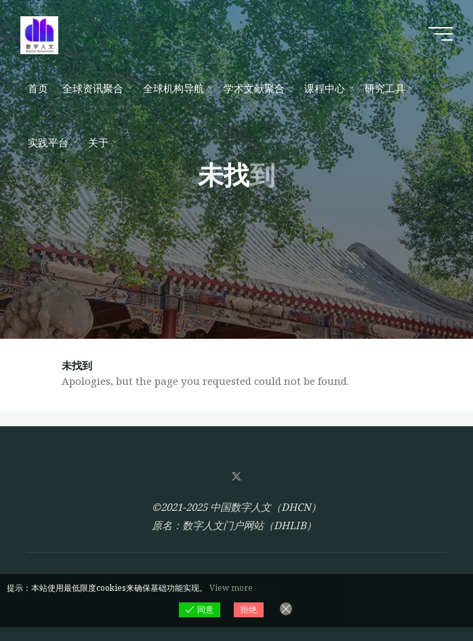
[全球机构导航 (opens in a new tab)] (176, 88)
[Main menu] (440, 34)
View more (231, 588)
